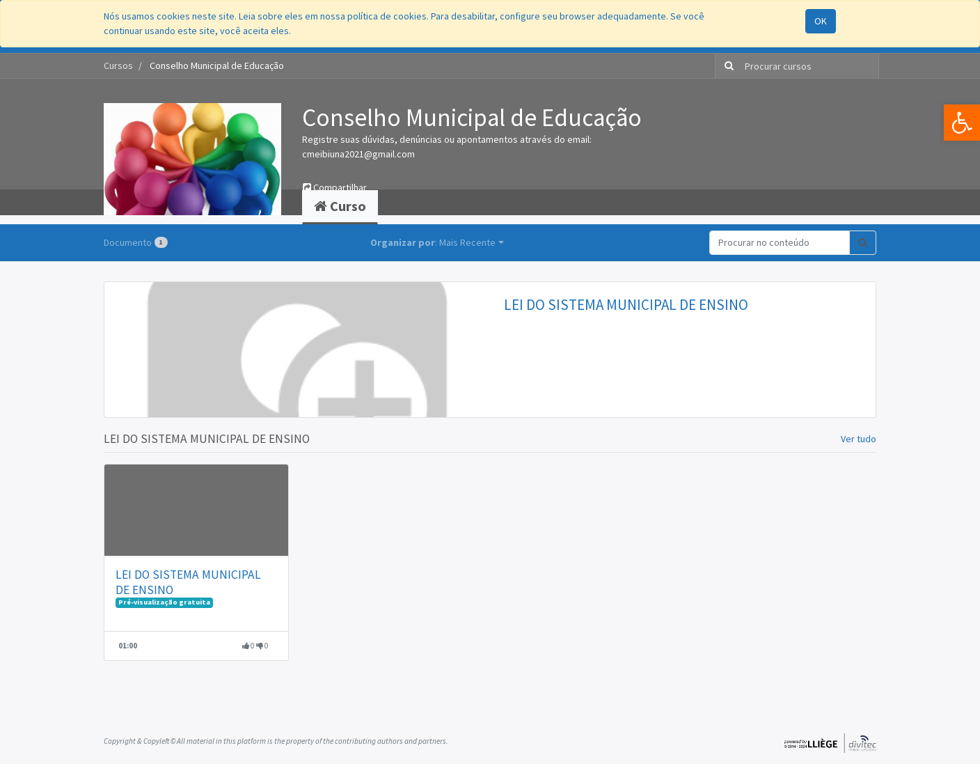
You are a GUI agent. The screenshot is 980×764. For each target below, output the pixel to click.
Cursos (118, 65)
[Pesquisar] (726, 66)
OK (820, 21)
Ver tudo (858, 438)
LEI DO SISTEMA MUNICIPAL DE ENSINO (626, 304)
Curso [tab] (340, 206)
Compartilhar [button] (335, 187)
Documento (136, 242)
